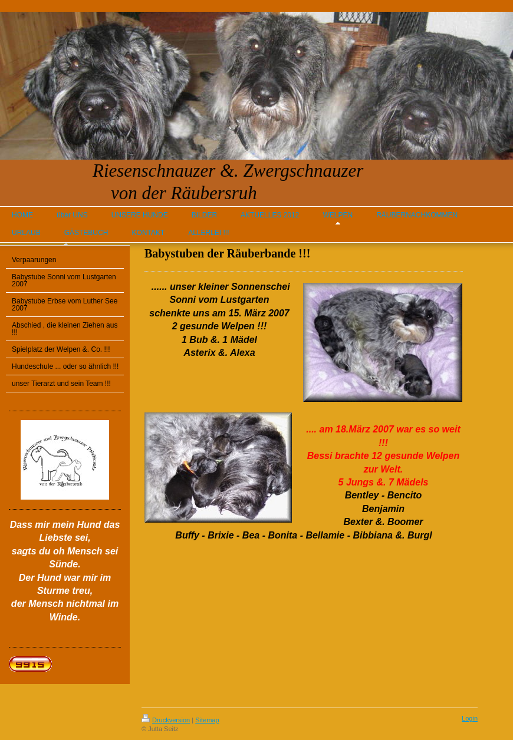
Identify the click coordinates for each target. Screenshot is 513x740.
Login (470, 718)
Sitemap (207, 720)
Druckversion (166, 720)
